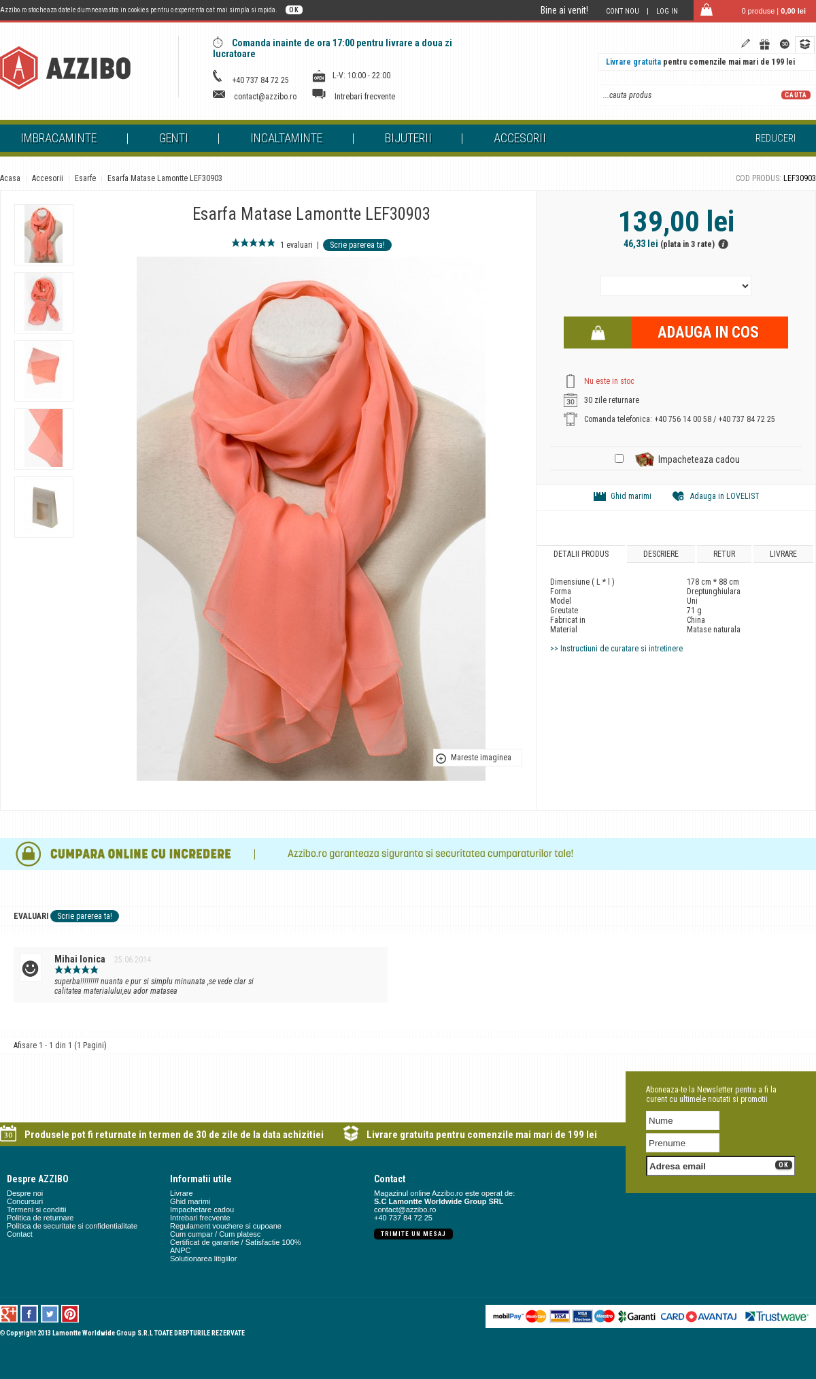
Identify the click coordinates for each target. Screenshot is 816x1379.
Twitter (50, 1314)
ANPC (180, 1250)
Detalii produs (581, 554)
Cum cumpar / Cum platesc (215, 1234)
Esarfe (85, 178)
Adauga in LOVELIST (725, 496)
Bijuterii (408, 138)
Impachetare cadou (202, 1209)
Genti (173, 138)
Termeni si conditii (36, 1209)
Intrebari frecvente (365, 96)
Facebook (29, 1314)
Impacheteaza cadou (699, 459)
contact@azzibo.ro (265, 96)
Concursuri (25, 1201)
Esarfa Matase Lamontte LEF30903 (164, 178)
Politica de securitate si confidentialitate (72, 1226)
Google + (9, 1314)
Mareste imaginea (481, 757)
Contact (20, 1234)
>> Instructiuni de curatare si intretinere (616, 648)
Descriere (661, 554)
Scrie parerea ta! (357, 245)
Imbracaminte (58, 138)
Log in (667, 11)
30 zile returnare (611, 400)
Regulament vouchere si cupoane (226, 1226)
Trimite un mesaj (413, 1234)
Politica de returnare (40, 1218)
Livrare (783, 554)
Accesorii (520, 138)
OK (294, 10)
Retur (724, 554)
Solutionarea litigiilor (203, 1258)
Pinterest (70, 1314)
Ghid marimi (631, 496)
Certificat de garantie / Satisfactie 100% (235, 1242)
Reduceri (775, 138)
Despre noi (25, 1193)
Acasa (10, 178)
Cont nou (622, 11)
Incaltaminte (286, 138)
